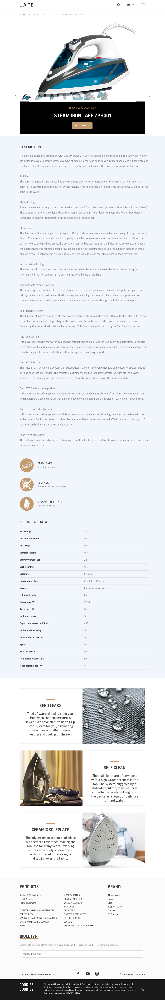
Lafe (26, 5)
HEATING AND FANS (73, 899)
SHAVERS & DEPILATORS (75, 914)
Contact (111, 910)
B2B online (113, 914)
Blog (110, 903)
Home (22, 14)
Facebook (78, 974)
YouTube (87, 974)
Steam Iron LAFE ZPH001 (73, 14)
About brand (114, 895)
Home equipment (28, 903)
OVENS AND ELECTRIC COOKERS (34, 922)
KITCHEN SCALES (72, 895)
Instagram (97, 974)
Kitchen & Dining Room (30, 895)
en (128, 5)
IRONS (36, 14)
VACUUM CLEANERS (73, 903)
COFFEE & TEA (26, 914)
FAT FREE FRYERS (72, 918)
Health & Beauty (27, 899)
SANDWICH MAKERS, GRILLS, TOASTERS (38, 918)
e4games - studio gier (133, 974)
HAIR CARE (69, 907)
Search (118, 5)
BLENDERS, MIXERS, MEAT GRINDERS (37, 910)
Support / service (115, 907)
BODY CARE (69, 910)
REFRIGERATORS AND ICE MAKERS (80, 926)
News (110, 899)
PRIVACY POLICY (73, 993)
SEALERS (68, 922)
